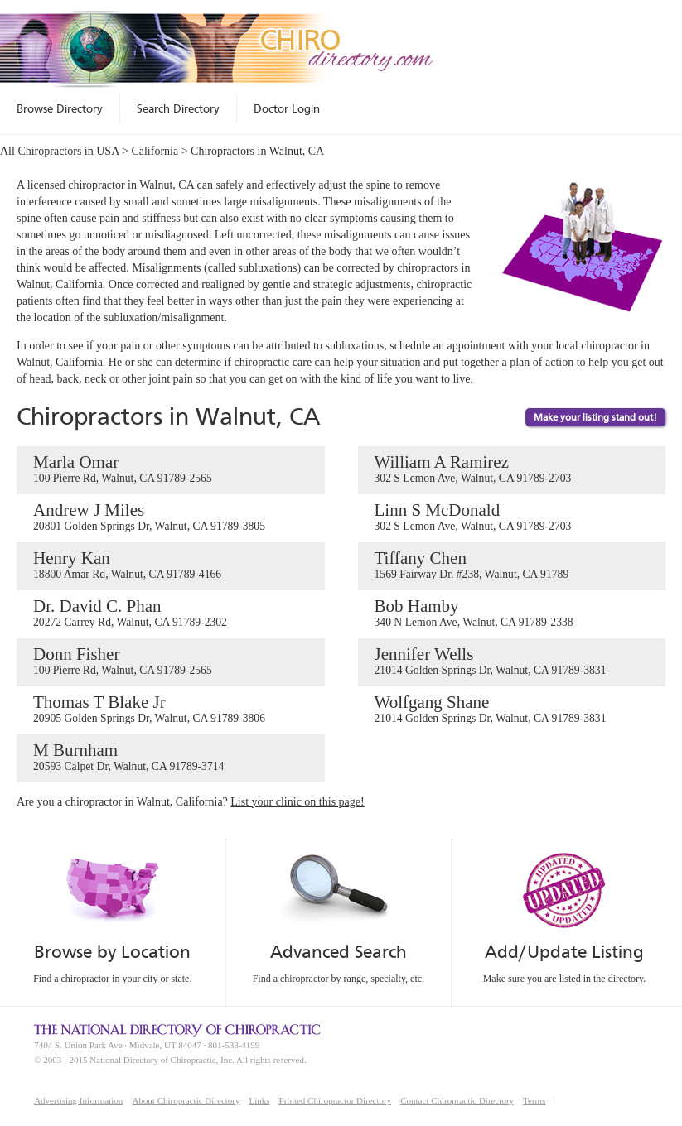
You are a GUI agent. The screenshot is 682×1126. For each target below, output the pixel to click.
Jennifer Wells (512, 661)
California (154, 151)
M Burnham (170, 757)
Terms (534, 1100)
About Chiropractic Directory (185, 1100)
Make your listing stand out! (595, 417)
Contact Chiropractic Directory (457, 1100)
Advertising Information (78, 1100)
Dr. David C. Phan (170, 613)
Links (259, 1100)
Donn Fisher (170, 661)
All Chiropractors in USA (59, 151)
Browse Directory (60, 108)
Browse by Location (112, 951)
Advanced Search (338, 951)
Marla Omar (170, 469)
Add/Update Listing (564, 951)
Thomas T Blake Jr (170, 709)
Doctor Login (287, 108)
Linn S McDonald (512, 517)
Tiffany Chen (512, 565)
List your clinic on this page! (297, 802)
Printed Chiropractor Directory (335, 1100)
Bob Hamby (512, 613)
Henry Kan (170, 565)
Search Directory (178, 108)
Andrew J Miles (170, 517)
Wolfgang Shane (512, 709)
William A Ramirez (512, 469)
